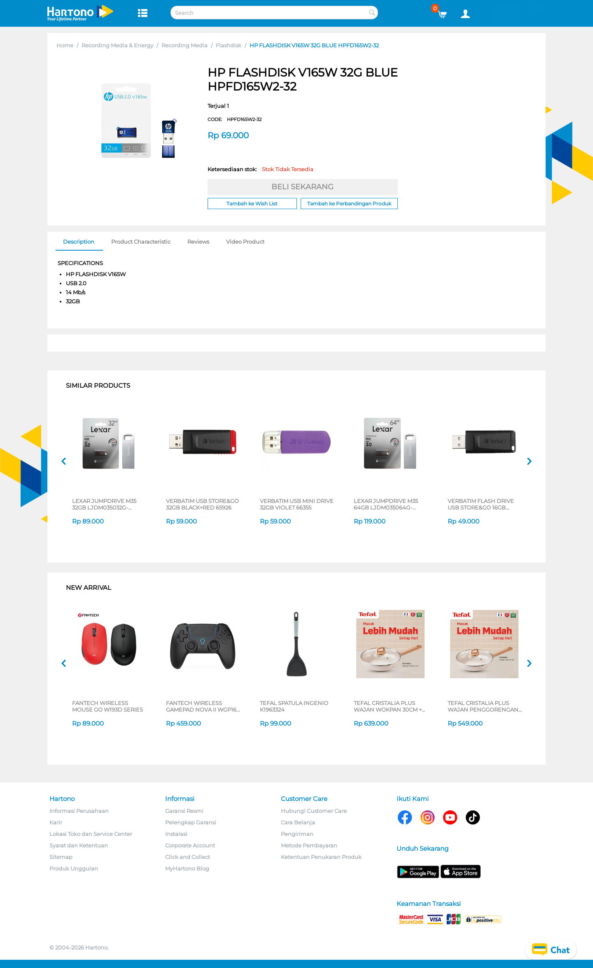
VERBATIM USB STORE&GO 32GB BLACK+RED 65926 (202, 504)
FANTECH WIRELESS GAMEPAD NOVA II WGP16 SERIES (201, 706)
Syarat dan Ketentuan (78, 845)
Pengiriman (297, 834)
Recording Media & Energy (117, 45)
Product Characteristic (140, 241)
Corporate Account (190, 845)
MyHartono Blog (187, 868)
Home (64, 45)
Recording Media (184, 45)
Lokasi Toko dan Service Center (90, 834)
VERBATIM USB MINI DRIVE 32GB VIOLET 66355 (297, 504)
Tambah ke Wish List (252, 203)
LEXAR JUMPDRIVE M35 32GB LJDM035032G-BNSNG (104, 504)
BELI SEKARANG (302, 186)
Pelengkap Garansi (190, 822)
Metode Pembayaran (309, 845)
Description (78, 241)
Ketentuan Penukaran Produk (321, 857)
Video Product (245, 241)
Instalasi (176, 834)
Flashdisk (228, 45)
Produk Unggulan (73, 868)
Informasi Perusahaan (79, 810)
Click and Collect (187, 857)
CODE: (234, 119)
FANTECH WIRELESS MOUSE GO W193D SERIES (107, 706)
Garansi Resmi (184, 810)
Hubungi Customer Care (314, 810)
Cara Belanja (298, 822)
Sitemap (60, 857)
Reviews (198, 241)
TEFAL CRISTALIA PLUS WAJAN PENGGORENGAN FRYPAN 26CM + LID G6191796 (483, 706)
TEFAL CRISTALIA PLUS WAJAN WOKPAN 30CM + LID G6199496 (388, 706)
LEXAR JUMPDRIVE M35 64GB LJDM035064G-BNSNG (386, 504)
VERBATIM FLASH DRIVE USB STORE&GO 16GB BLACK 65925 (481, 504)
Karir (55, 822)
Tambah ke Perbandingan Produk (349, 203)
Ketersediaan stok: (260, 169)
